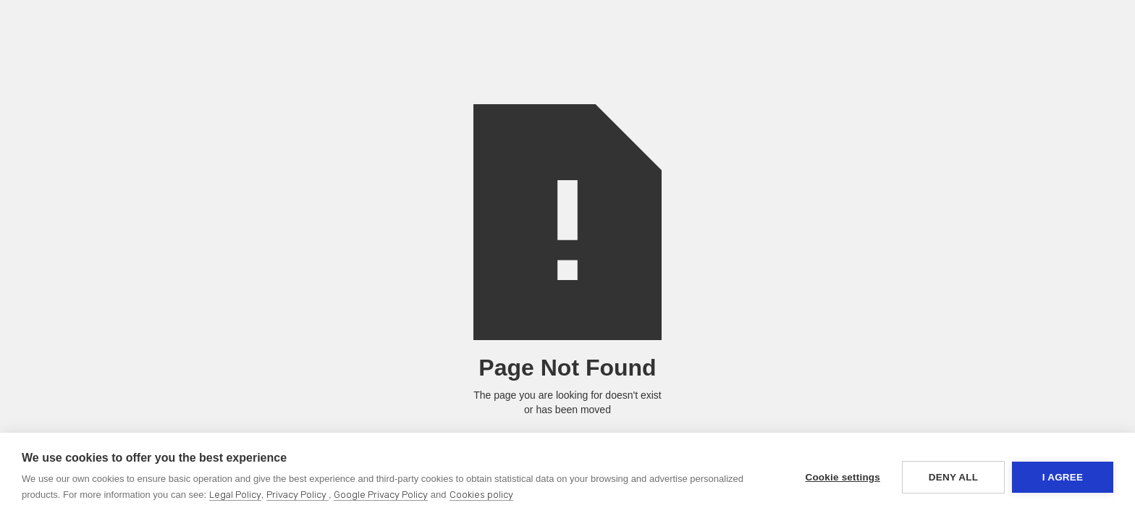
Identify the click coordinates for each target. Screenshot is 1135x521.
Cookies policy (481, 494)
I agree (1062, 477)
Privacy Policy (297, 494)
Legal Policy (235, 494)
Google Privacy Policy (381, 494)
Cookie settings (842, 477)
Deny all (953, 477)
